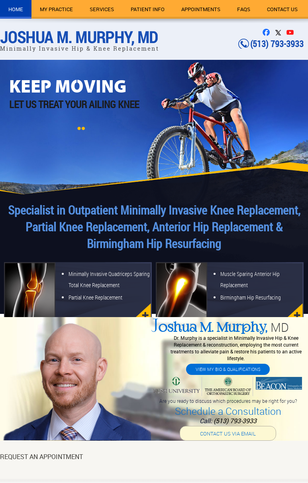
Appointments (200, 9)
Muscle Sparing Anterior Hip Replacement (250, 279)
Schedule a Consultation (228, 411)
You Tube (292, 32)
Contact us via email (228, 433)
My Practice (56, 9)
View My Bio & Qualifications (228, 369)
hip (293, 295)
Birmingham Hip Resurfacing (250, 297)
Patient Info (148, 9)
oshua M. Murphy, (220, 328)
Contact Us (282, 9)
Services (102, 9)
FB (268, 32)
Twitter (280, 32)
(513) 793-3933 (235, 420)
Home (15, 9)
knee (141, 295)
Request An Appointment (41, 456)
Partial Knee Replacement (95, 297)
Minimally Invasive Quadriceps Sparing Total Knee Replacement (109, 279)
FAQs (243, 9)
